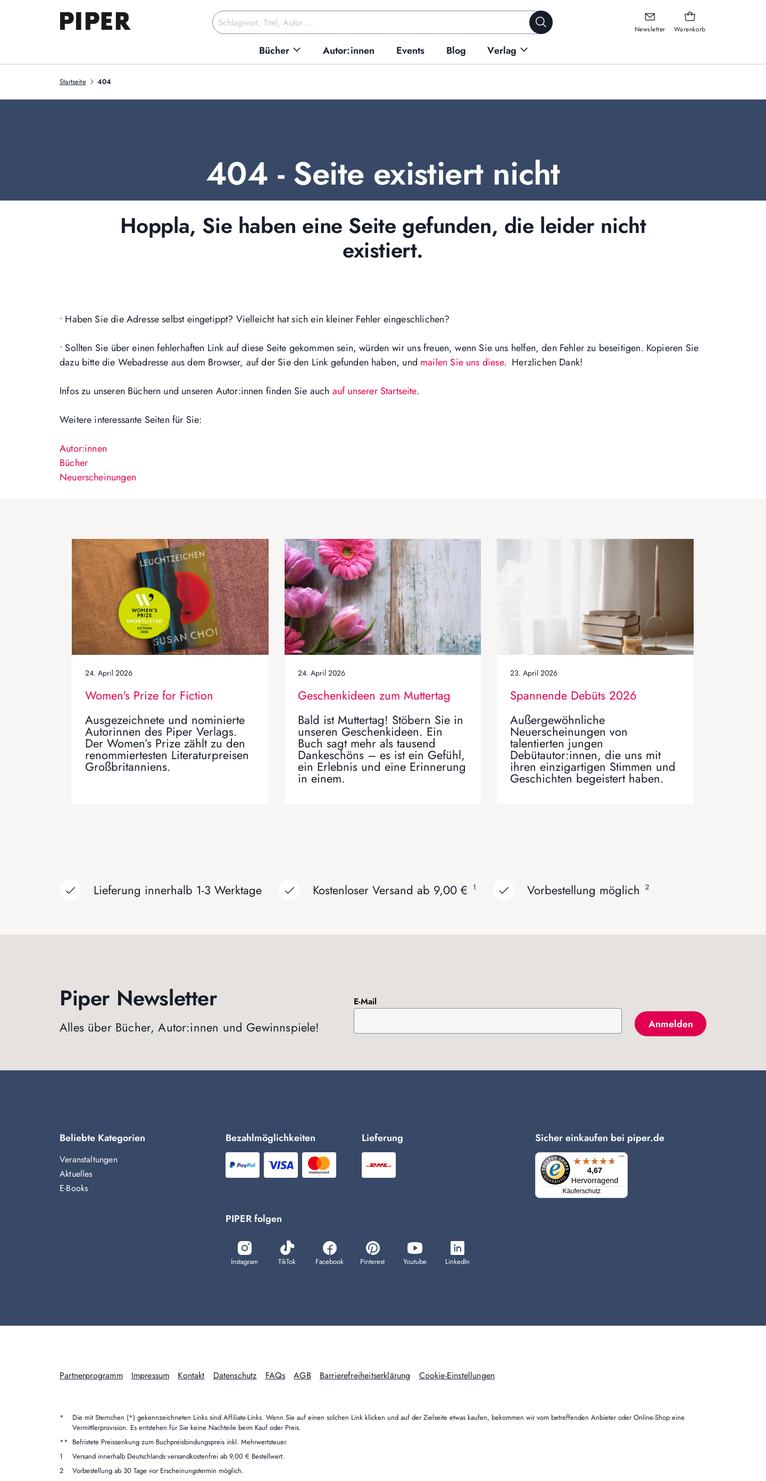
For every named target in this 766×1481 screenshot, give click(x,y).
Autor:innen (83, 448)
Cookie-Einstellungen (457, 1376)
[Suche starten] (541, 22)
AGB (302, 1376)
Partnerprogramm (91, 1376)
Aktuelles (76, 1174)
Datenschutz (235, 1376)
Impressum (150, 1376)
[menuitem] (280, 50)
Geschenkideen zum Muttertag (374, 695)
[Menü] (624, 1158)
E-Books (74, 1188)
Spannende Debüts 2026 (573, 695)
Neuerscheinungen (98, 477)
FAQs (275, 1376)
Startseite (73, 82)
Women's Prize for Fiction (149, 695)
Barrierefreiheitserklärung (365, 1376)
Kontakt (191, 1376)
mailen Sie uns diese (462, 362)
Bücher (74, 463)
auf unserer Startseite (374, 391)
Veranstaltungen (89, 1159)
